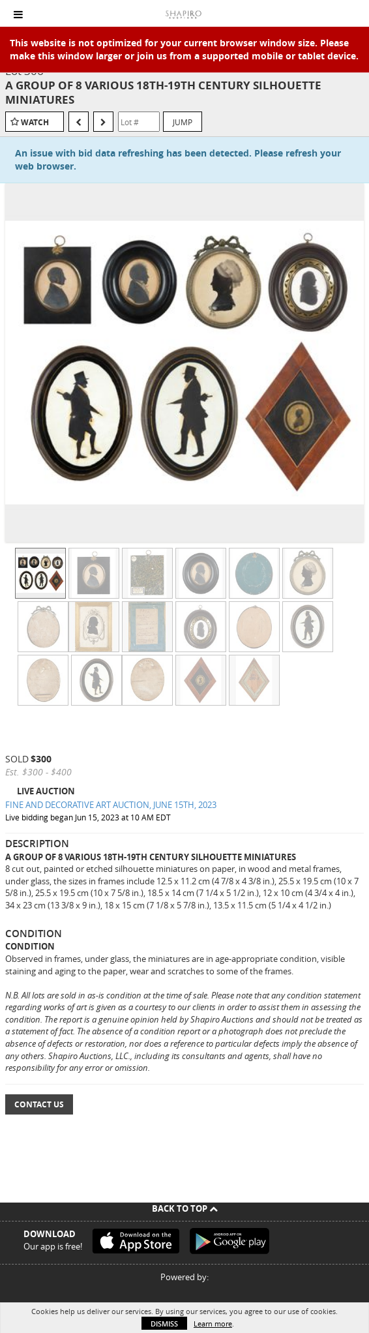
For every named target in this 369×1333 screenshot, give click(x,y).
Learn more (213, 1323)
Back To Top (185, 1208)
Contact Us (39, 1104)
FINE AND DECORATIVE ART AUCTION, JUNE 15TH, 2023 (110, 805)
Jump (182, 122)
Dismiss (164, 1323)
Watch (35, 122)
